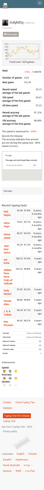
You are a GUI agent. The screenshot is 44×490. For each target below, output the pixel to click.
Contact (7, 402)
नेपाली (18, 471)
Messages (10, 34)
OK (35, 165)
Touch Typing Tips (25, 402)
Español (7, 459)
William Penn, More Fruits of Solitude (8, 277)
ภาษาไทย (30, 471)
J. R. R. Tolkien (7, 313)
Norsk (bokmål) (11, 465)
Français (32, 453)
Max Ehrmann (8, 323)
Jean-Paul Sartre (7, 249)
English (20, 453)
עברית (27, 465)
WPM (33, 131)
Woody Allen (7, 303)
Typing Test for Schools (17, 415)
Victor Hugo (7, 225)
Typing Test (9, 421)
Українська (21, 459)
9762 (27, 71)
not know (7, 261)
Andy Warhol (7, 292)
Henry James (7, 236)
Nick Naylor (7, 213)
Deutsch (7, 471)
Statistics (7, 408)
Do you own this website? (15, 165)
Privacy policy (10, 431)
